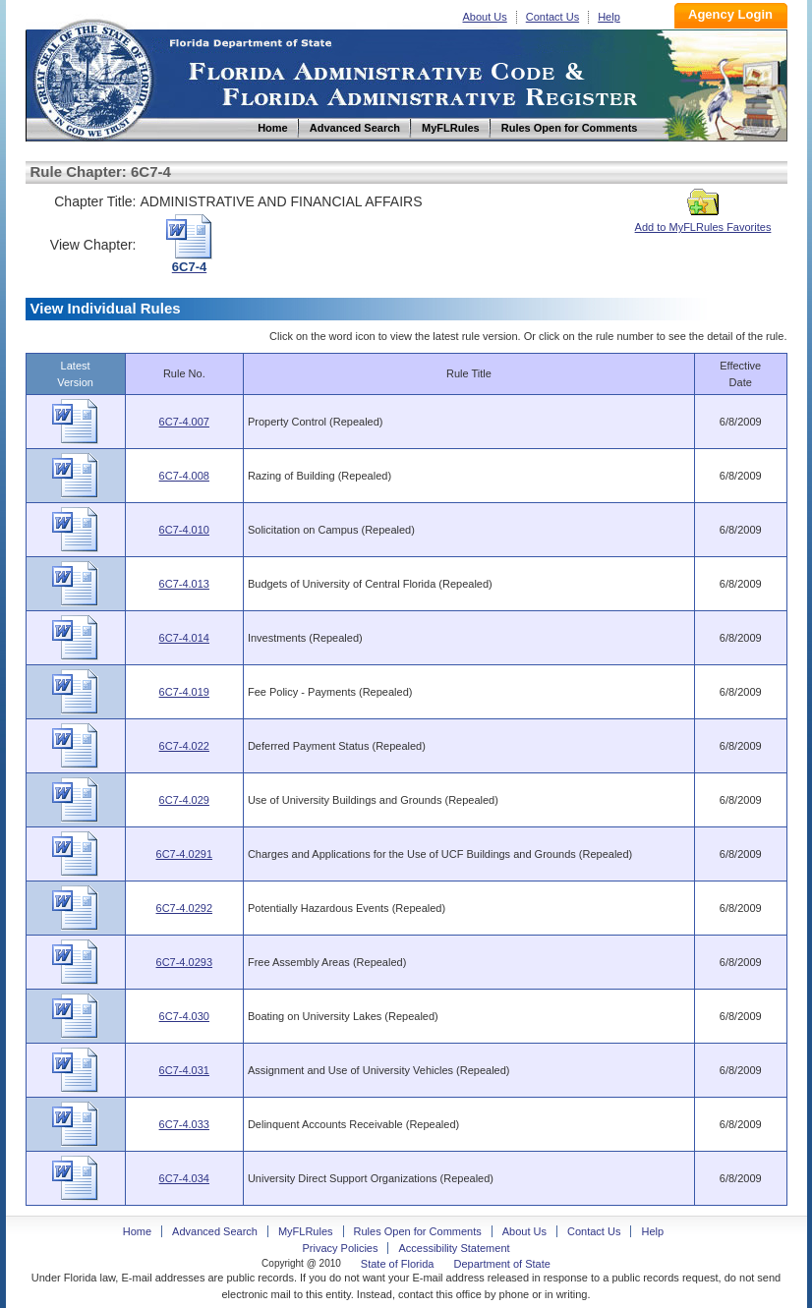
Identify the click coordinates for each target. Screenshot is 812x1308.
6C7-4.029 (184, 800)
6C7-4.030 (184, 1016)
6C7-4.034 (184, 1178)
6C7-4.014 (184, 638)
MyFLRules (305, 1231)
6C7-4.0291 (184, 854)
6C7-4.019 (184, 692)
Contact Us (552, 17)
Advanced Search (215, 1231)
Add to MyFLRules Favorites (703, 221)
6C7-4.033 (184, 1124)
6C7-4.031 (184, 1070)
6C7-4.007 (184, 421)
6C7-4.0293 (184, 962)
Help (609, 17)
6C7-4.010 (184, 530)
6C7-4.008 (184, 476)
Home (92, 77)
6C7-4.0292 (184, 908)
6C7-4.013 (184, 584)
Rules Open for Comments (418, 1231)
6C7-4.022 (184, 746)
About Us (485, 17)
